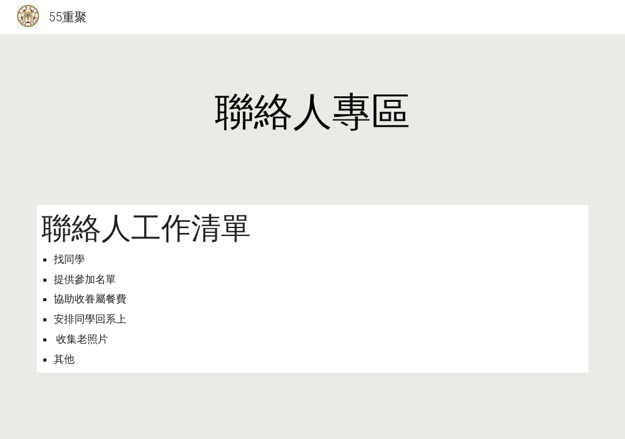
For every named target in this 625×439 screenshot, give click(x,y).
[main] (313, 112)
